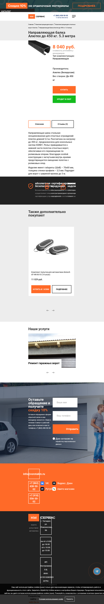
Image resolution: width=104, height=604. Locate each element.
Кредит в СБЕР (64, 99)
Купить (64, 90)
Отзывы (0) (63, 124)
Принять (69, 599)
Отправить (72, 429)
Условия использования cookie (51, 599)
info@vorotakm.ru (34, 474)
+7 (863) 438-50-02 (60, 16)
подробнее (61, 289)
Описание (39, 124)
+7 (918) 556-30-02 (62, 17)
